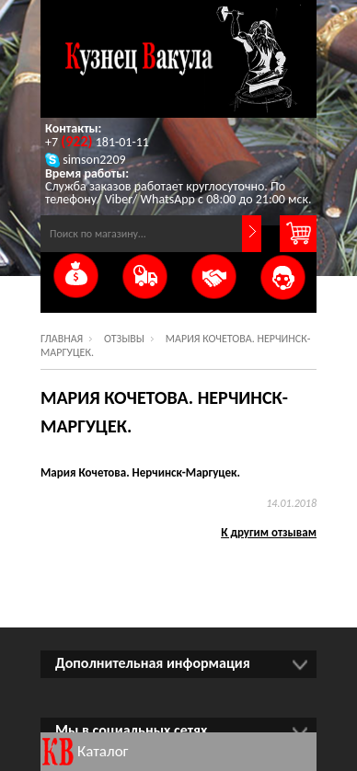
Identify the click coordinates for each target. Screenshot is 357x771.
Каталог (103, 751)
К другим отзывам (269, 532)
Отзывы (124, 338)
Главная (61, 338)
